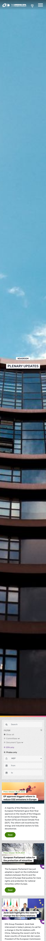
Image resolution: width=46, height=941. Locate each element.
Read (12, 834)
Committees (13, 738)
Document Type (14, 742)
